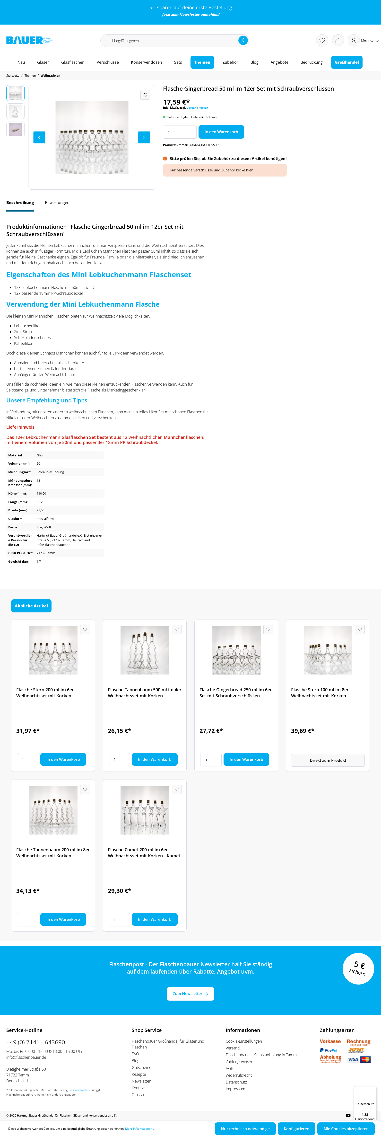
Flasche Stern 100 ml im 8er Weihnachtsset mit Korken (320, 693)
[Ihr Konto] (363, 40)
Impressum (235, 1089)
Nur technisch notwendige (245, 1128)
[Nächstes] (144, 137)
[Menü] (373, 1089)
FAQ (135, 1054)
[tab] (20, 205)
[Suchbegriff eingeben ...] (174, 40)
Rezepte (139, 1074)
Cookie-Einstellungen (244, 1041)
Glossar (138, 1094)
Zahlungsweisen (239, 1061)
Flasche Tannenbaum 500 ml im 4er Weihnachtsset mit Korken (145, 693)
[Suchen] (243, 40)
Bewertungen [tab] (57, 202)
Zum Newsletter (187, 993)
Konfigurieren (296, 1128)
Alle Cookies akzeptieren (346, 1128)
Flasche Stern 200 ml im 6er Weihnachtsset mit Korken (45, 693)
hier (249, 170)
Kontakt (138, 1088)
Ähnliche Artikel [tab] (31, 605)
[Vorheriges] (39, 137)
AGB (230, 1068)
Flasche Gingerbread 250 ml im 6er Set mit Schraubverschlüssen (235, 693)
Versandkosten (197, 108)
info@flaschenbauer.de (26, 1057)
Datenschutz (236, 1082)
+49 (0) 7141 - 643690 (35, 1042)
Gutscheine (141, 1067)
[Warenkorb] (338, 40)
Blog (135, 1060)
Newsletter (189, 14)
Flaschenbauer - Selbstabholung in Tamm (261, 1054)
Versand (233, 1048)
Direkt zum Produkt (328, 760)
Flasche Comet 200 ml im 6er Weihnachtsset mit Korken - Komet (144, 853)
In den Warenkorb (221, 131)
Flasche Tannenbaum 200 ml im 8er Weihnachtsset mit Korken (53, 853)
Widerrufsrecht (239, 1075)
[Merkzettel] (322, 40)
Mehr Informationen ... (140, 1129)
